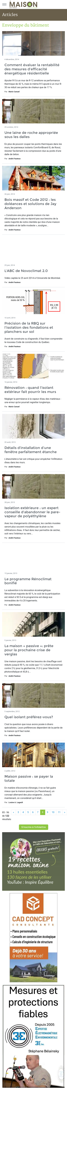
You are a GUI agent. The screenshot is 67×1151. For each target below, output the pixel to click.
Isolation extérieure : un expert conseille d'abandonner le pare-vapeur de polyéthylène (32, 512)
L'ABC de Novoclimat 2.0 (26, 271)
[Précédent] (13, 812)
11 (59, 812)
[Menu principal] (4, 4)
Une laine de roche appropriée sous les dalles (31, 135)
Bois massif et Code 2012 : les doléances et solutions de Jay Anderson (30, 204)
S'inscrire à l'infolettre (33, 827)
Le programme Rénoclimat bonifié (28, 581)
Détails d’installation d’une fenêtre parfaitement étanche (30, 450)
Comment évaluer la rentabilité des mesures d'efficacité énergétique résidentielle (31, 69)
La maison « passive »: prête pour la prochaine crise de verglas (28, 650)
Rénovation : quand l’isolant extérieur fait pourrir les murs (30, 390)
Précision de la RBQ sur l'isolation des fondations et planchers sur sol (28, 327)
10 (53, 812)
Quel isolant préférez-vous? (28, 717)
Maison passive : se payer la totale (28, 778)
